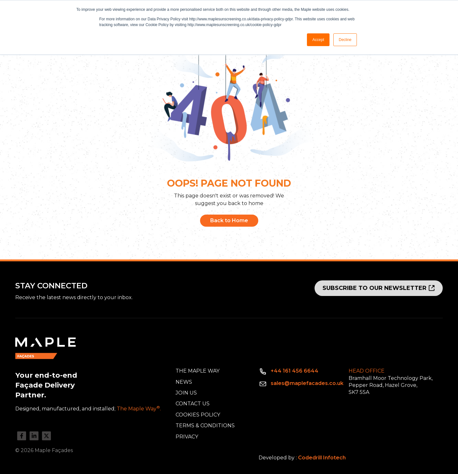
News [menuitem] (184, 382)
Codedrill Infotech (322, 458)
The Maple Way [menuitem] (197, 371)
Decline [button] (345, 40)
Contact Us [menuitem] (193, 404)
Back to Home (229, 220)
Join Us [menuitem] (186, 393)
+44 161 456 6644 (294, 371)
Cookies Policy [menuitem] (198, 415)
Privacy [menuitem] (187, 437)
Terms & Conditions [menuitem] (205, 425)
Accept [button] (318, 40)
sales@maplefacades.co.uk (307, 383)
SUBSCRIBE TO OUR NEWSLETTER (375, 288)
